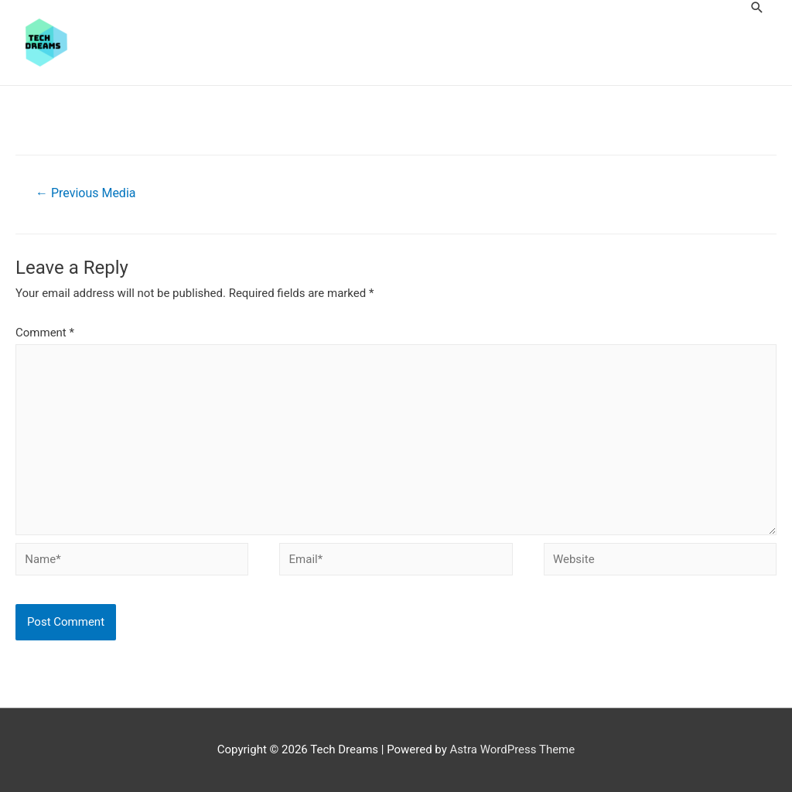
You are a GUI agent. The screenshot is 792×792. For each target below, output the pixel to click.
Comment (44, 333)
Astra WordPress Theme (512, 749)
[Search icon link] (757, 7)
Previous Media (85, 193)
